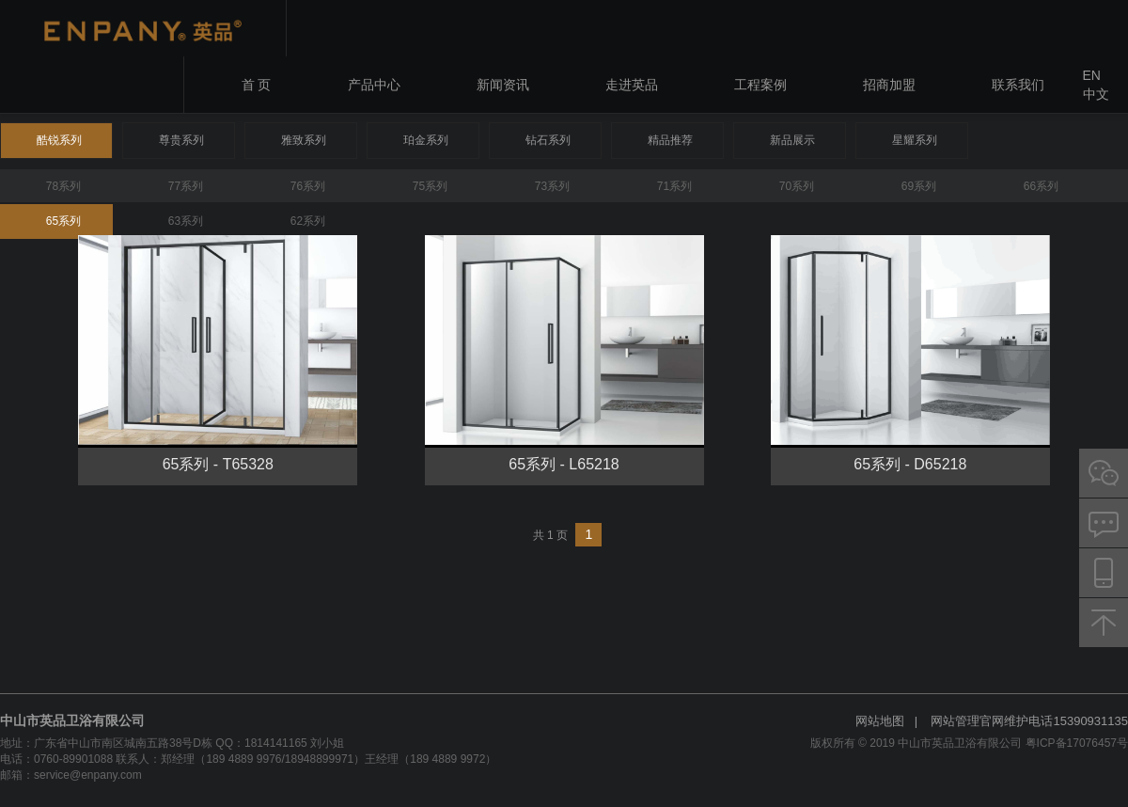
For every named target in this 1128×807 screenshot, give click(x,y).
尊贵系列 (181, 140)
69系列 (918, 186)
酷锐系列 (59, 140)
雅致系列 (303, 140)
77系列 (185, 186)
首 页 (257, 84)
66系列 (1041, 186)
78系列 (63, 186)
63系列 (185, 221)
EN (1092, 75)
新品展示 (792, 140)
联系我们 (1018, 84)
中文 (1096, 94)
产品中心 (374, 84)
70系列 (796, 186)
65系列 (63, 221)
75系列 (430, 186)
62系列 (307, 221)
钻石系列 (548, 140)
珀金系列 (425, 140)
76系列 (307, 186)
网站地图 (879, 721)
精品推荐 (670, 140)
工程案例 (760, 84)
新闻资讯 (503, 84)
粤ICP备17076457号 (1077, 743)
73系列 (552, 186)
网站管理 (955, 721)
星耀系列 (914, 140)
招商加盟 (889, 84)
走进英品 (631, 84)
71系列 (674, 186)
